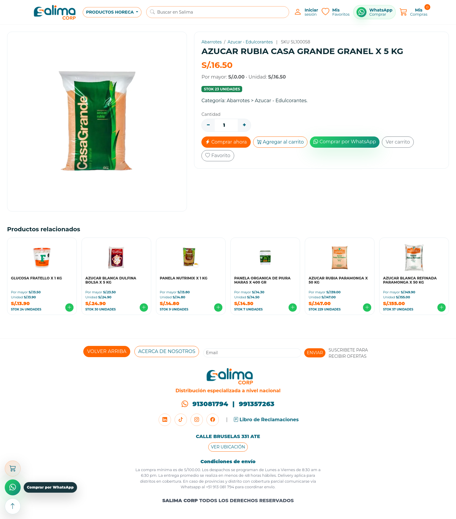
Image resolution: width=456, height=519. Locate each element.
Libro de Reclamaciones (266, 419)
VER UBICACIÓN (228, 447)
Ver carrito (398, 142)
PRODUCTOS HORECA (110, 12)
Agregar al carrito (280, 142)
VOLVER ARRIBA (106, 351)
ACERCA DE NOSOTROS (166, 351)
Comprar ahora (226, 142)
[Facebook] (212, 420)
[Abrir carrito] (13, 468)
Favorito (217, 155)
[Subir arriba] (13, 506)
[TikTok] (181, 420)
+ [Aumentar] (244, 125)
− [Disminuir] (208, 125)
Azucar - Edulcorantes (250, 42)
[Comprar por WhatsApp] (374, 12)
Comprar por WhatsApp (344, 141)
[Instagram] (196, 420)
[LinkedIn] (165, 420)
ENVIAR (315, 352)
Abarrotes (211, 42)
